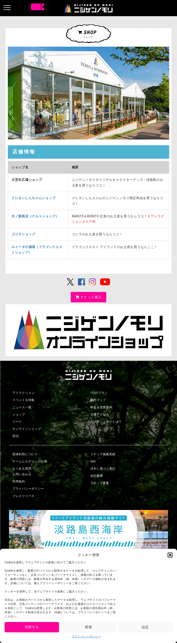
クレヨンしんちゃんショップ (34, 198)
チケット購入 (88, 297)
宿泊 (15, 436)
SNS (93, 461)
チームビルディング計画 (29, 461)
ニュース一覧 (21, 407)
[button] (170, 555)
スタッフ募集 (99, 483)
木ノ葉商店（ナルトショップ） (35, 216)
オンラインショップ (26, 429)
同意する (32, 627)
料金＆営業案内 (101, 407)
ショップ (18, 414)
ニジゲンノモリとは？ (106, 421)
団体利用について (25, 454)
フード (17, 421)
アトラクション (23, 392)
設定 (145, 627)
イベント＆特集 (23, 400)
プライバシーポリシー (86, 636)
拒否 (88, 627)
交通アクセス (99, 414)
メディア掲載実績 (103, 454)
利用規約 (18, 481)
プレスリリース (23, 496)
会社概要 (96, 475)
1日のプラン (99, 392)
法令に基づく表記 (103, 468)
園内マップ (98, 400)
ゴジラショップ (23, 234)
